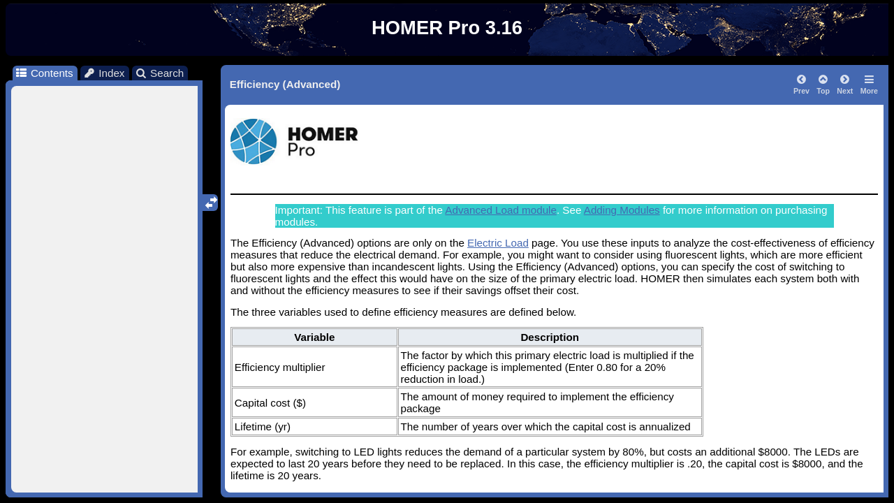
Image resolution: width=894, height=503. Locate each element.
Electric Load (498, 243)
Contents (44, 73)
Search (159, 73)
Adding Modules (622, 210)
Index (104, 73)
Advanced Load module (501, 210)
